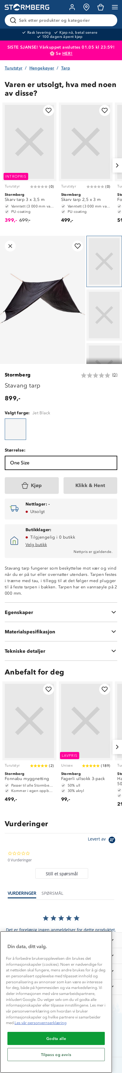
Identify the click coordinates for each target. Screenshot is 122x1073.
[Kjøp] (32, 485)
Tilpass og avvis (56, 1054)
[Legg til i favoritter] (48, 110)
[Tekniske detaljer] (61, 651)
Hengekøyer (41, 68)
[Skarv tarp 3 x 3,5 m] (29, 166)
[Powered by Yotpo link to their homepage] (102, 840)
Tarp (65, 68)
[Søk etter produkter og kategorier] (62, 20)
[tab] (61, 873)
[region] (56, 1002)
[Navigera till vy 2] (104, 315)
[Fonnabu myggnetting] (29, 744)
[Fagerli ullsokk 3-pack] (86, 744)
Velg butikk (36, 544)
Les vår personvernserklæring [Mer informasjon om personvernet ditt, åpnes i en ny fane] (40, 1023)
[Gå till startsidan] (27, 7)
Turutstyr (14, 68)
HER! (67, 53)
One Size (19, 463)
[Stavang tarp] (15, 429)
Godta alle (56, 1038)
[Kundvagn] (101, 7)
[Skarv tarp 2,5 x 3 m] (86, 166)
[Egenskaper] (61, 612)
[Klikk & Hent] (91, 485)
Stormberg (18, 375)
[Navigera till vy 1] (104, 261)
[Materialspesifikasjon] (61, 631)
